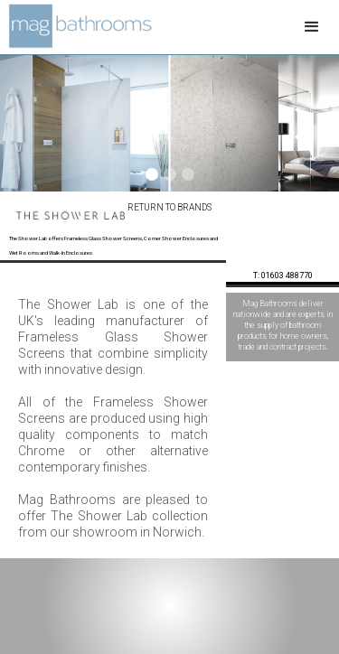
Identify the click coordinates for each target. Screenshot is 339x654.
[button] (312, 27)
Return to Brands (169, 207)
